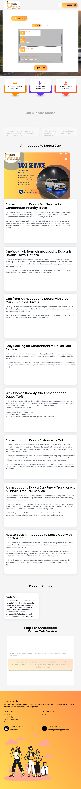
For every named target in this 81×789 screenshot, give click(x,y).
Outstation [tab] (19, 18)
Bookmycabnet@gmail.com (58, 730)
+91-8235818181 (69, 5)
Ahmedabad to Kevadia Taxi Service (19, 608)
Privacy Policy (9, 717)
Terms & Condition (11, 719)
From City (29, 32)
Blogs (6, 721)
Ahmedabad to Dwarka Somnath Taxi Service (19, 611)
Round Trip (45, 25)
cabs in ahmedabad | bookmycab (18, 601)
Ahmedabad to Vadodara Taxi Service (20, 616)
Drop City (29, 39)
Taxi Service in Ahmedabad (20, 602)
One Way (36, 25)
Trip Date (29, 48)
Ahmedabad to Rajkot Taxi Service (18, 614)
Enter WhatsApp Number (29, 57)
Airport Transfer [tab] (58, 19)
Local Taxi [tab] (37, 18)
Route (44, 715)
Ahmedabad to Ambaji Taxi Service (19, 606)
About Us (7, 715)
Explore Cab (40, 68)
